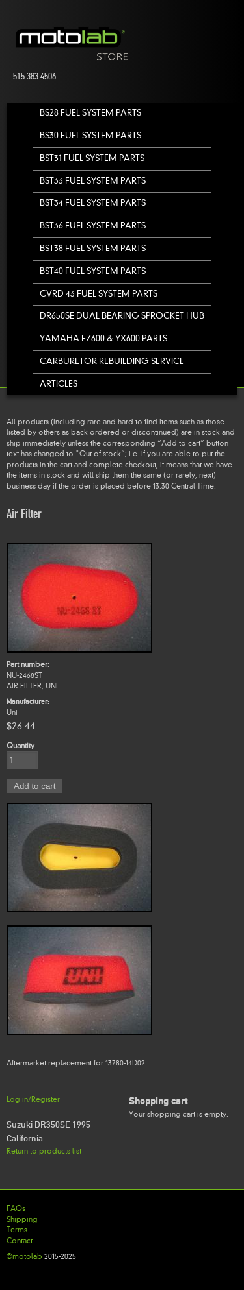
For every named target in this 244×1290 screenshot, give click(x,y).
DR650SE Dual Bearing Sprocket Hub (122, 315)
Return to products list (44, 1151)
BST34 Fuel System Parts (93, 202)
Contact (20, 1240)
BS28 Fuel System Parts (90, 112)
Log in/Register (33, 1099)
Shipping (22, 1219)
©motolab (24, 1256)
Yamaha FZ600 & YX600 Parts (103, 338)
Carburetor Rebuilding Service (112, 361)
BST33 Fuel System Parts (93, 180)
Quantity (20, 745)
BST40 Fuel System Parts (93, 270)
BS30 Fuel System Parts (90, 135)
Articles (58, 383)
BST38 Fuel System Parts (93, 248)
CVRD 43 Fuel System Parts (98, 293)
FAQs (16, 1208)
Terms (17, 1229)
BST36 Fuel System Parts (93, 225)
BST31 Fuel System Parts (92, 158)
